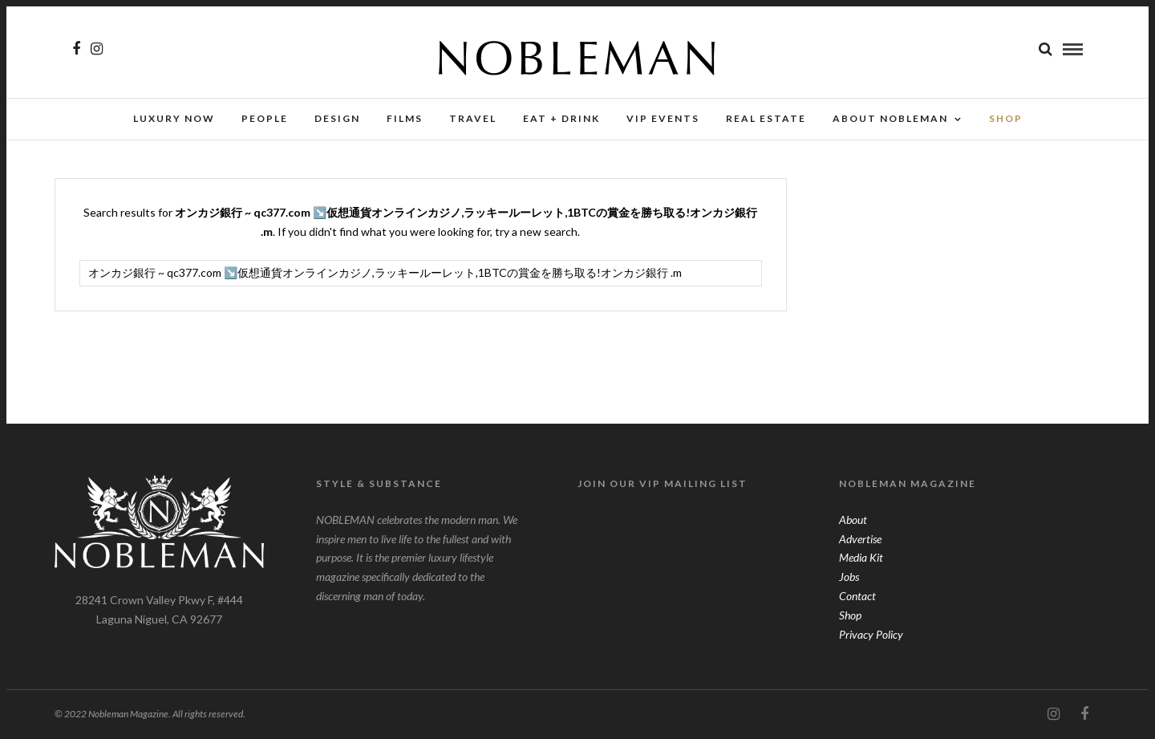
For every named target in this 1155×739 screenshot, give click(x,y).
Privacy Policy (871, 634)
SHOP (1006, 118)
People (264, 118)
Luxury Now (174, 118)
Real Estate (766, 118)
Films (405, 118)
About (853, 519)
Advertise (860, 539)
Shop (850, 615)
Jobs (849, 576)
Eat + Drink (561, 118)
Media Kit (861, 557)
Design (337, 118)
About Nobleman (890, 118)
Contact (857, 596)
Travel (472, 118)
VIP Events (662, 118)
